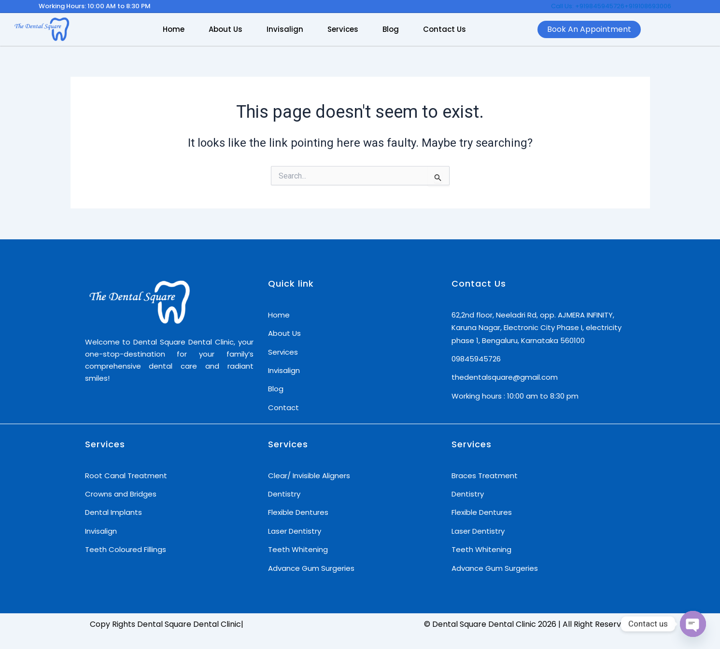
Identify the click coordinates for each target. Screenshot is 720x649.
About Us (225, 29)
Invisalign (285, 29)
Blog (390, 29)
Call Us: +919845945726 (587, 6)
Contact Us (444, 29)
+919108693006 (647, 6)
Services (342, 29)
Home (173, 29)
